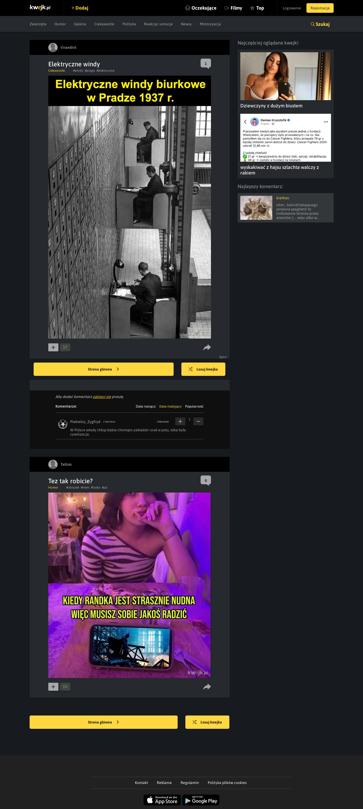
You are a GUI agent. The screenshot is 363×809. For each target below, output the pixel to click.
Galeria (80, 24)
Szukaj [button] (323, 24)
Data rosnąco (145, 406)
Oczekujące (203, 8)
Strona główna (103, 369)
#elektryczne (105, 70)
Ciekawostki (104, 24)
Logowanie (292, 8)
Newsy (186, 24)
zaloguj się (102, 397)
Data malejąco (170, 406)
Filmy (236, 8)
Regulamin (190, 782)
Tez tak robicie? (70, 481)
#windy (78, 70)
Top (260, 8)
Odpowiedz (163, 421)
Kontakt (141, 782)
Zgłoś (223, 357)
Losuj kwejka (203, 369)
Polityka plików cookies (227, 782)
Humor (60, 24)
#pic (105, 487)
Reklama (164, 782)
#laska (95, 487)
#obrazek (72, 487)
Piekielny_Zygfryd (85, 422)
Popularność (194, 406)
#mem (85, 487)
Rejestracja (320, 8)
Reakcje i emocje (158, 24)
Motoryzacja (210, 24)
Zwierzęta (38, 24)
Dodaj (82, 8)
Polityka (129, 24)
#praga (90, 70)
